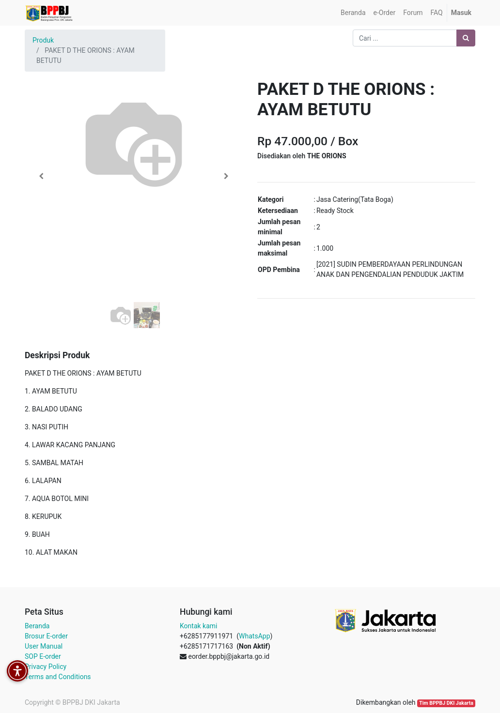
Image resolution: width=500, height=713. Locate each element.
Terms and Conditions (58, 677)
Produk (43, 40)
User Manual (43, 646)
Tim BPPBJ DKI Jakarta (446, 703)
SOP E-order (43, 656)
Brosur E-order (46, 636)
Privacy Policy (45, 666)
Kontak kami (198, 626)
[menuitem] (353, 13)
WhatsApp (254, 636)
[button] (41, 176)
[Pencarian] (465, 38)
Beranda (37, 626)
